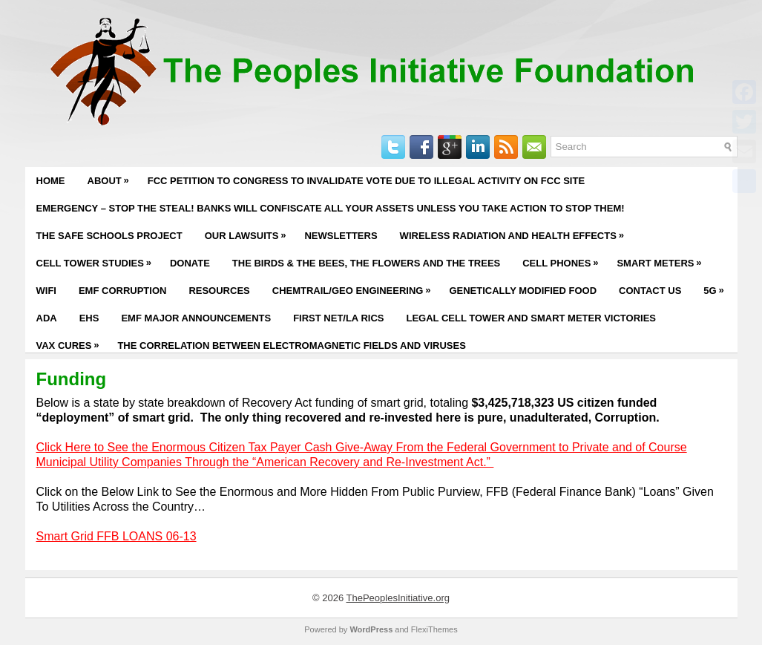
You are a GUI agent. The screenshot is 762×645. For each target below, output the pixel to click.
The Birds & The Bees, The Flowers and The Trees (366, 263)
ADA (46, 318)
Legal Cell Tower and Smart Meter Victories (531, 318)
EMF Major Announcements (196, 318)
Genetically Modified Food (523, 290)
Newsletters (340, 235)
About (112, 176)
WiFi (46, 290)
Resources (218, 290)
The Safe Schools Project (109, 235)
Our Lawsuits (249, 231)
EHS (89, 318)
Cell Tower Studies (97, 259)
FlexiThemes (434, 629)
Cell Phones (563, 259)
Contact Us (650, 290)
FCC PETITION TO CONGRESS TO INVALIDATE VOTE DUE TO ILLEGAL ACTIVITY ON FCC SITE (366, 180)
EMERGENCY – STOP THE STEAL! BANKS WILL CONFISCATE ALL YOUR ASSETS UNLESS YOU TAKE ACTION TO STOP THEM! (330, 208)
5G (717, 286)
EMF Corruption (122, 290)
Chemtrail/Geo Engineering (355, 286)
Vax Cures (71, 341)
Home (50, 180)
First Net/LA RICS (338, 318)
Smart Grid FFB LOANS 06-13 (116, 536)
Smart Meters (663, 259)
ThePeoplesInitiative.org (398, 597)
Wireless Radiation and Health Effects (515, 231)
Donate (190, 263)
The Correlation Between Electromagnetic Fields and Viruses (291, 345)
